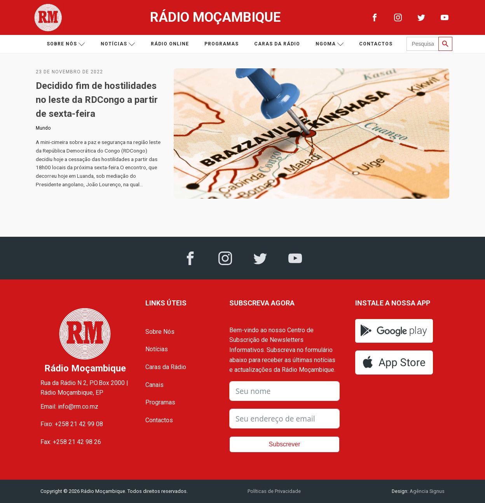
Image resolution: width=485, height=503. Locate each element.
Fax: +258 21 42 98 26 (70, 442)
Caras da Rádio (277, 44)
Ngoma (330, 44)
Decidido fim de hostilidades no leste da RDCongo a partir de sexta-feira (97, 99)
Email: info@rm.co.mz (69, 406)
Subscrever (284, 444)
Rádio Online (170, 44)
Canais (154, 385)
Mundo (43, 128)
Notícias (118, 44)
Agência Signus (426, 491)
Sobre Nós (159, 331)
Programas (221, 44)
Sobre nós (66, 44)
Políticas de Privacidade (274, 491)
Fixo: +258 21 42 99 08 (71, 424)
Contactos (376, 44)
